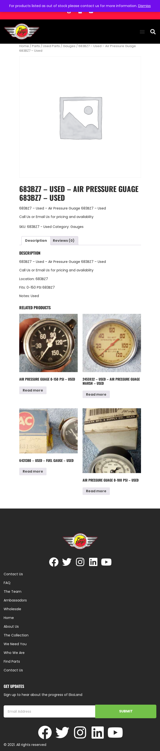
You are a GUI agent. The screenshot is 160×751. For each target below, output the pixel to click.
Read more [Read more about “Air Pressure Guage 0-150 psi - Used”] (33, 390)
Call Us (24, 216)
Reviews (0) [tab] (64, 240)
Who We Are (14, 652)
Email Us (43, 216)
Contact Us (13, 670)
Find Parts (12, 661)
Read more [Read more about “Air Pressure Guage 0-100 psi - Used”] (96, 491)
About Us (11, 626)
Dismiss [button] (144, 5)
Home (24, 46)
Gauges (69, 46)
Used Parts (51, 46)
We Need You (15, 644)
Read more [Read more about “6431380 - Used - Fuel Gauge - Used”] (33, 471)
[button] (142, 32)
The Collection (16, 635)
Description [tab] (36, 240)
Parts (36, 46)
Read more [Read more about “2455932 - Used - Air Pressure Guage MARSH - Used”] (96, 394)
